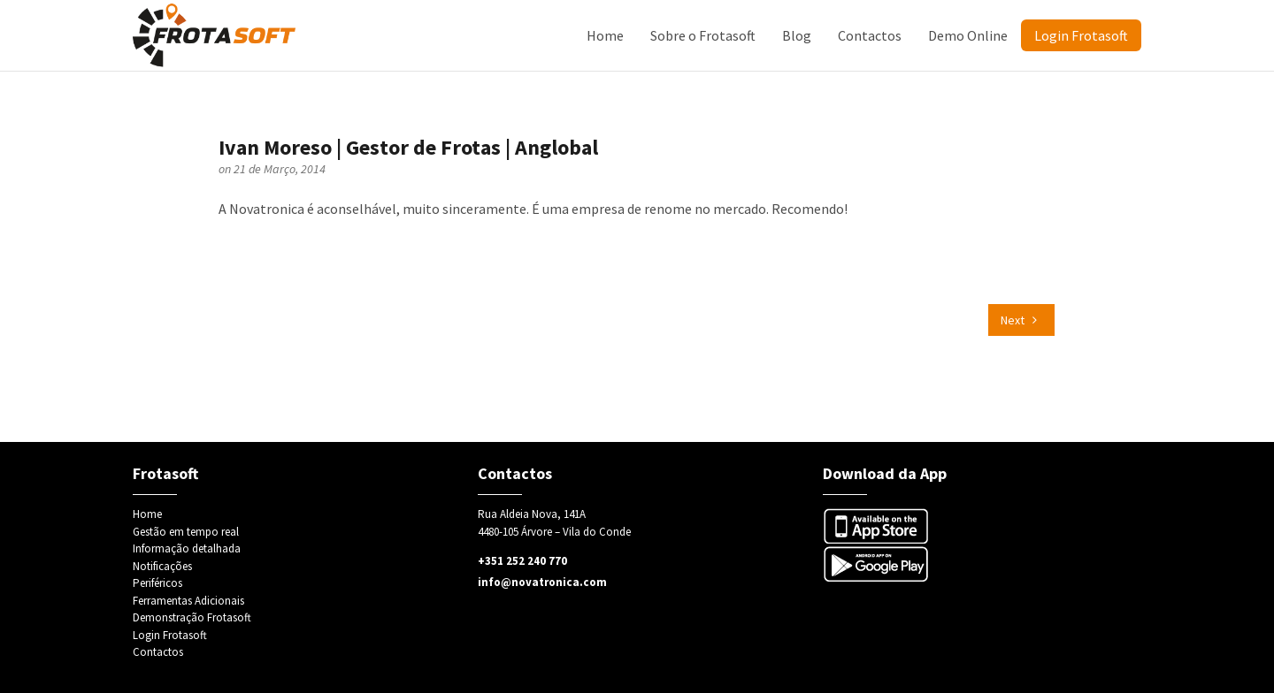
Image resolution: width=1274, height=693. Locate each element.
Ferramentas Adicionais (188, 600)
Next (1019, 320)
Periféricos (157, 582)
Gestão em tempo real (186, 531)
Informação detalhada (187, 548)
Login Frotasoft (1081, 35)
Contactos (870, 35)
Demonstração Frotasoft (192, 617)
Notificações (162, 566)
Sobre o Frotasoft (703, 35)
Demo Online (968, 35)
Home (605, 35)
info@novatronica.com (542, 582)
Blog (796, 35)
